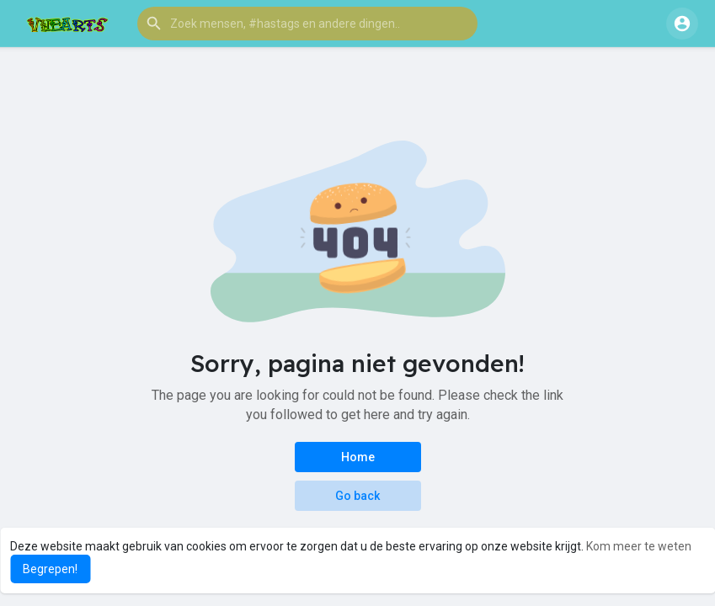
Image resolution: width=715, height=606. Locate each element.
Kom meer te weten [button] (638, 546)
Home (358, 457)
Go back (357, 495)
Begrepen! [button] (50, 569)
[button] (307, 23)
